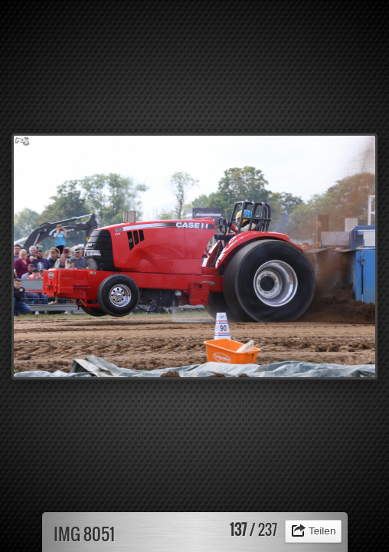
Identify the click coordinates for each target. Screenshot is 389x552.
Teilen (322, 531)
